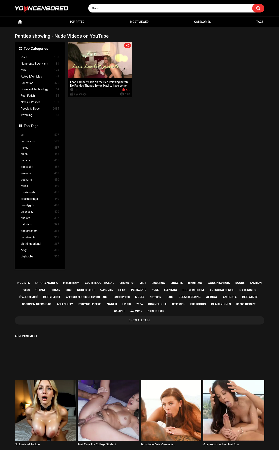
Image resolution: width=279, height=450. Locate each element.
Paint (40, 57)
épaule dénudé (28, 297)
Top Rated (77, 21)
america (40, 173)
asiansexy (40, 212)
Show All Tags (139, 320)
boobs (240, 282)
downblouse (157, 304)
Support (134, 431)
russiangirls (40, 192)
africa (40, 186)
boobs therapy (246, 304)
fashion (256, 282)
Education (40, 83)
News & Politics (40, 102)
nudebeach (40, 237)
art (40, 135)
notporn (155, 297)
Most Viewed (139, 21)
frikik (126, 304)
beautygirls (40, 205)
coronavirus (40, 141)
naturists (40, 224)
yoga (139, 304)
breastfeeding (190, 297)
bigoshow (158, 282)
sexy (40, 250)
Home (20, 22)
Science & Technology (40, 89)
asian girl (106, 289)
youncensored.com (135, 442)
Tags (259, 21)
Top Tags (31, 126)
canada (40, 160)
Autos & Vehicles (40, 76)
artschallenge (40, 199)
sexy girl (178, 304)
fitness (55, 289)
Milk (40, 70)
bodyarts (40, 179)
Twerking (40, 115)
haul (170, 297)
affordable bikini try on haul (86, 297)
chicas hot (127, 282)
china (40, 154)
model (139, 297)
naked (40, 147)
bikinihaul (195, 282)
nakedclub (155, 311)
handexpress (121, 297)
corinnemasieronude (36, 304)
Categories (202, 21)
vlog (26, 289)
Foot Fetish (40, 95)
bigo (69, 289)
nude (155, 289)
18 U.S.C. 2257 (159, 431)
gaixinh (119, 310)
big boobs (40, 256)
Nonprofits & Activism (40, 63)
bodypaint (40, 167)
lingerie (177, 282)
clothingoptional (40, 244)
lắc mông (136, 311)
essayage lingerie (89, 304)
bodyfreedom (40, 231)
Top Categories (36, 48)
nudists (40, 218)
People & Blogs (40, 108)
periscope (138, 289)
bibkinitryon (71, 282)
